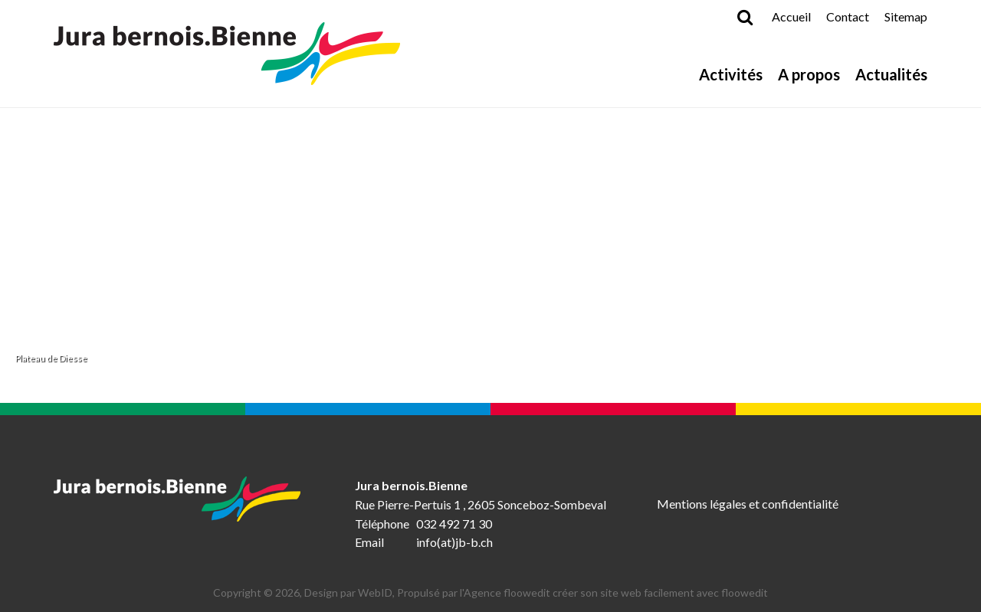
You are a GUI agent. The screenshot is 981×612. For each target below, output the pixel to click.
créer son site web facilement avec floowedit (660, 592)
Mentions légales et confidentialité (747, 503)
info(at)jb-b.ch (454, 542)
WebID (375, 592)
